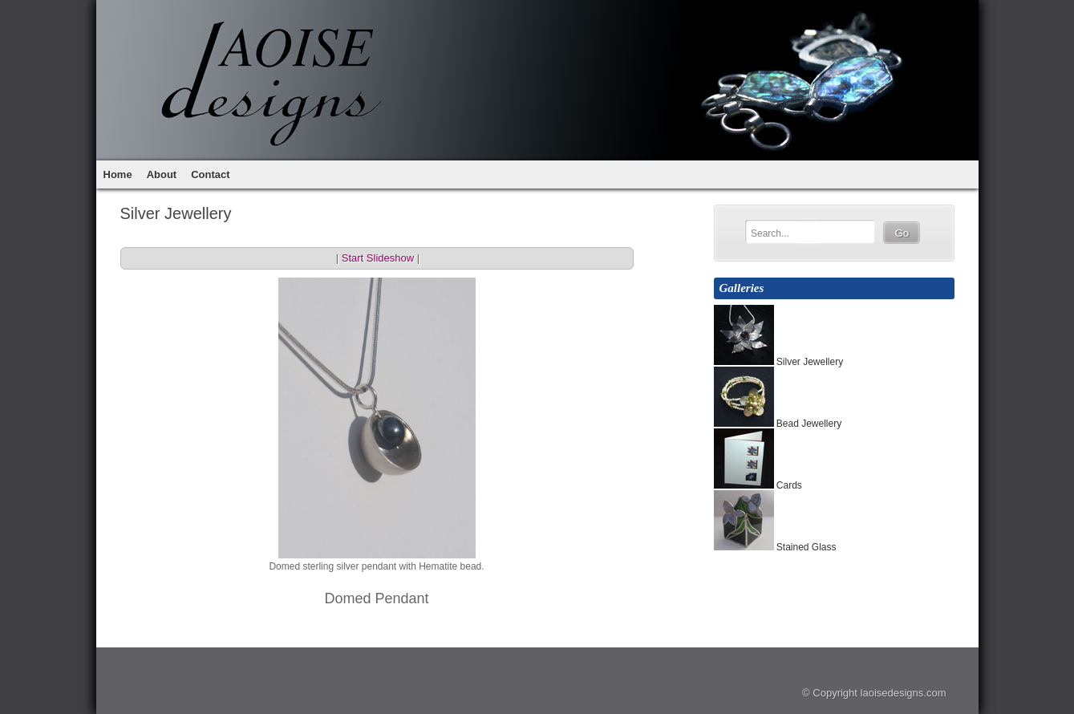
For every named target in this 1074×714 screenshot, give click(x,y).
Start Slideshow (378, 258)
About (162, 174)
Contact (210, 174)
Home (117, 174)
